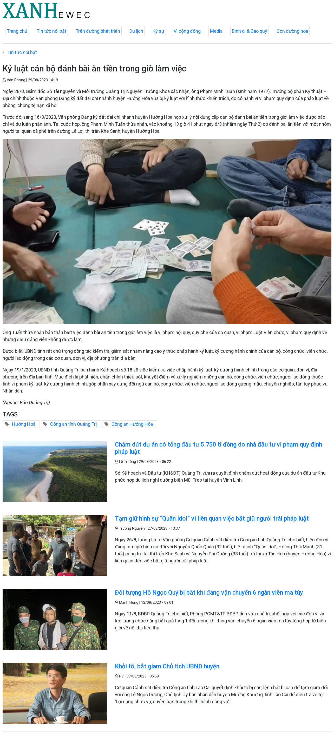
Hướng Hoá (23, 424)
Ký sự (158, 31)
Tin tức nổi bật (51, 31)
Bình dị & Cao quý (249, 31)
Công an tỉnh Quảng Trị (73, 424)
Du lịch (136, 31)
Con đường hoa (292, 31)
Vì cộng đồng (187, 31)
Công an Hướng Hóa (132, 424)
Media (216, 31)
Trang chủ (17, 31)
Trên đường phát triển (98, 31)
